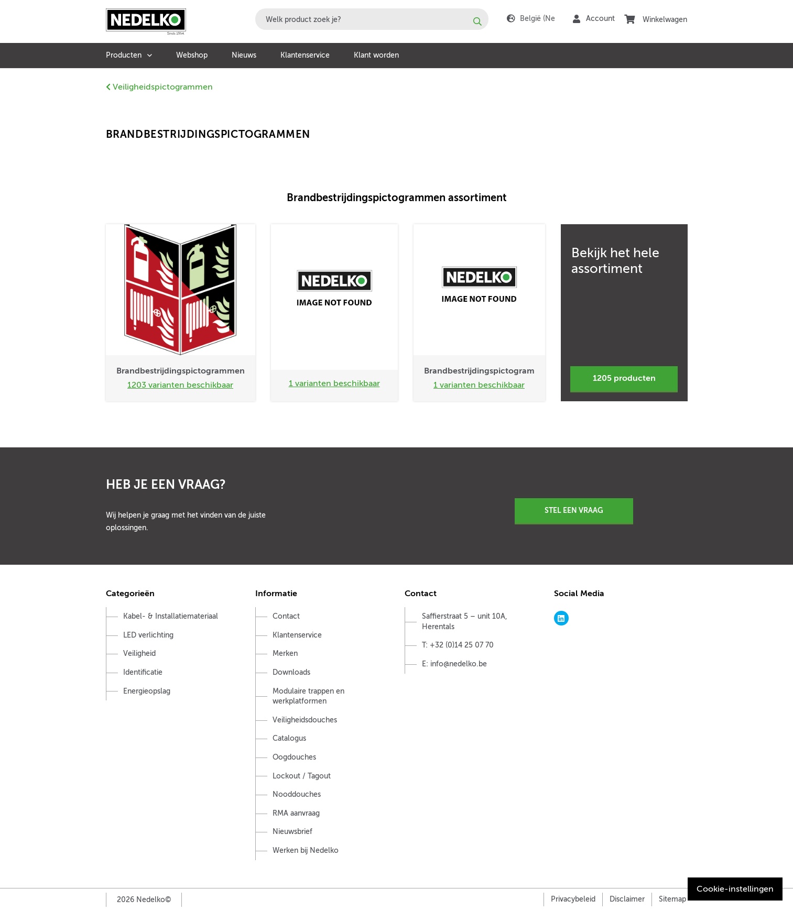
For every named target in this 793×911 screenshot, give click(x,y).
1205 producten (624, 378)
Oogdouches (294, 757)
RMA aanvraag (296, 813)
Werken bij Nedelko (306, 850)
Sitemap (672, 899)
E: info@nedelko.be (454, 664)
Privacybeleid (573, 899)
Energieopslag (146, 691)
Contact (286, 616)
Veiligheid (139, 653)
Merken (285, 653)
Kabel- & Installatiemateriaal (170, 616)
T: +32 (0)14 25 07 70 (458, 645)
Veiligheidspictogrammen (159, 87)
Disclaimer (627, 899)
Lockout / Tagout (302, 776)
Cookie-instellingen (735, 889)
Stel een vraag (574, 510)
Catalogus (289, 738)
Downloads (291, 672)
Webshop (192, 55)
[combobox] (371, 19)
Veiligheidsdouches (305, 720)
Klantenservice (305, 55)
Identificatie (142, 672)
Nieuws (244, 55)
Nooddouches (297, 794)
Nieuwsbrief (292, 832)
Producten (124, 55)
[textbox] (371, 19)
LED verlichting (148, 635)
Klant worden (376, 55)
